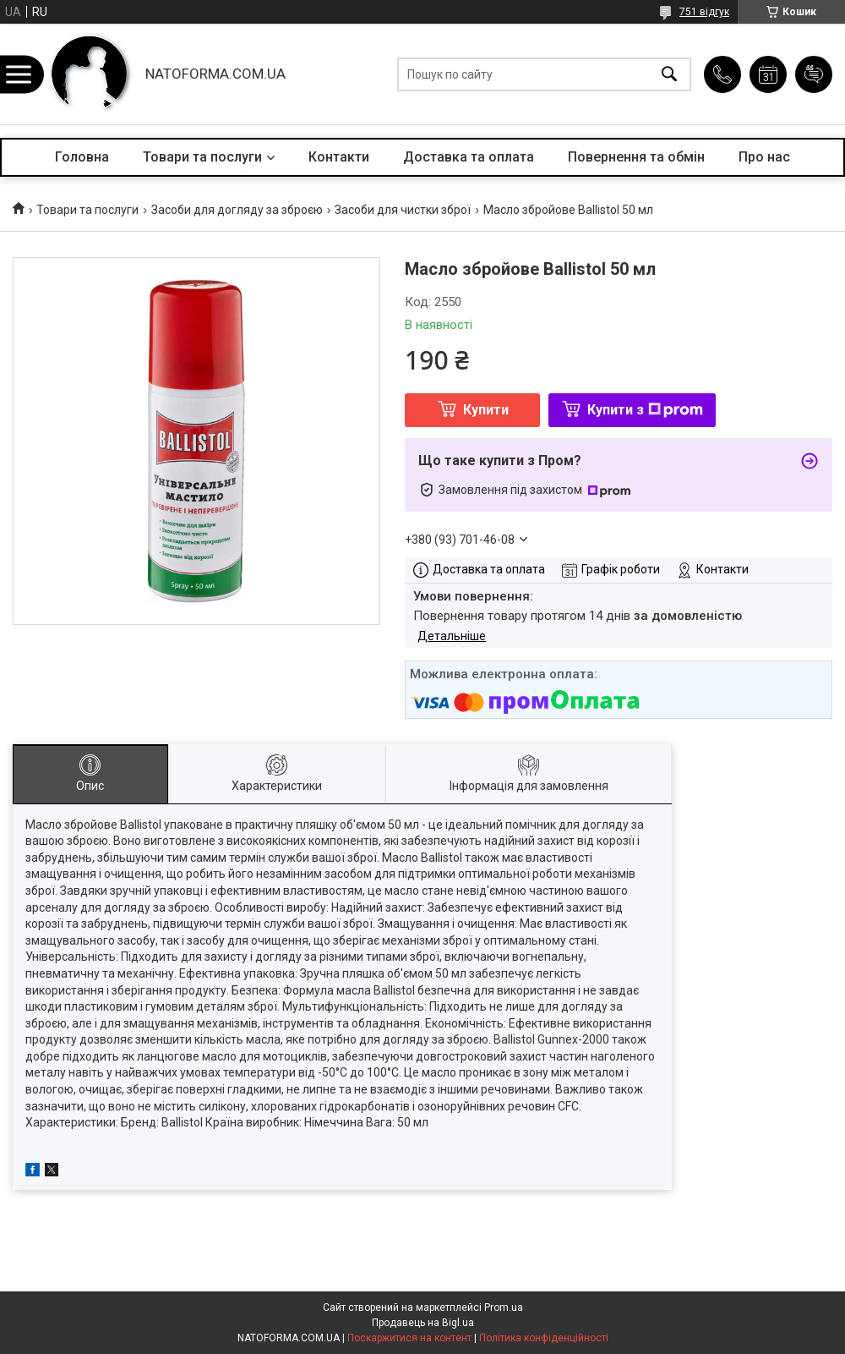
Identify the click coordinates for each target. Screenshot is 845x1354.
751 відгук (704, 12)
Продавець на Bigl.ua (423, 1323)
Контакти (338, 157)
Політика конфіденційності (543, 1338)
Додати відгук (813, 74)
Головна (82, 157)
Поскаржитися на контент (409, 1338)
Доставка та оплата (468, 157)
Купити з (645, 410)
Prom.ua (503, 1307)
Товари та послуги (202, 157)
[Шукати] (669, 74)
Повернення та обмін (636, 157)
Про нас (764, 157)
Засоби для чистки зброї (403, 210)
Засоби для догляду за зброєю (237, 210)
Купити (486, 410)
